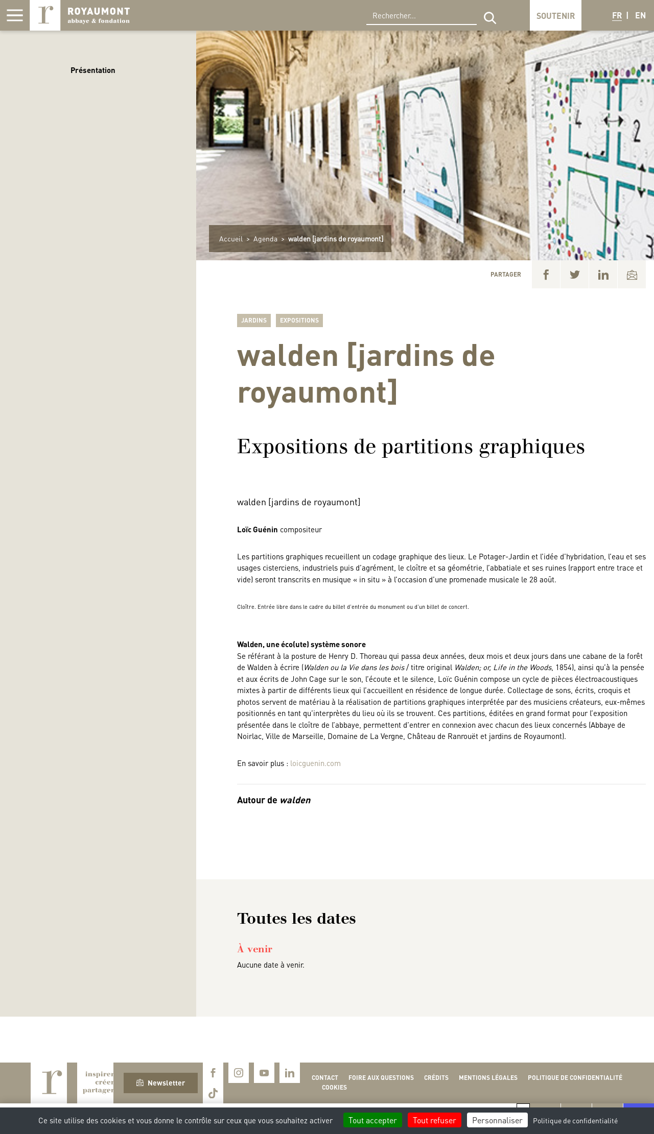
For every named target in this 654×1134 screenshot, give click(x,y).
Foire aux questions (381, 1077)
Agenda (265, 238)
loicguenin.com (315, 763)
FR (617, 15)
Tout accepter (372, 1120)
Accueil (231, 238)
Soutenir (555, 15)
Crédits (436, 1077)
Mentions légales (488, 1077)
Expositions (299, 320)
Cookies (334, 1087)
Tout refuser (434, 1120)
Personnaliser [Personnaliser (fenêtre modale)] (497, 1120)
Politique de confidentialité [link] (575, 1120)
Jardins (254, 320)
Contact (325, 1077)
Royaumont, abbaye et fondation (80, 15)
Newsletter (160, 1082)
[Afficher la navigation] (14, 15)
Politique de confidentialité (575, 1077)
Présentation (93, 70)
